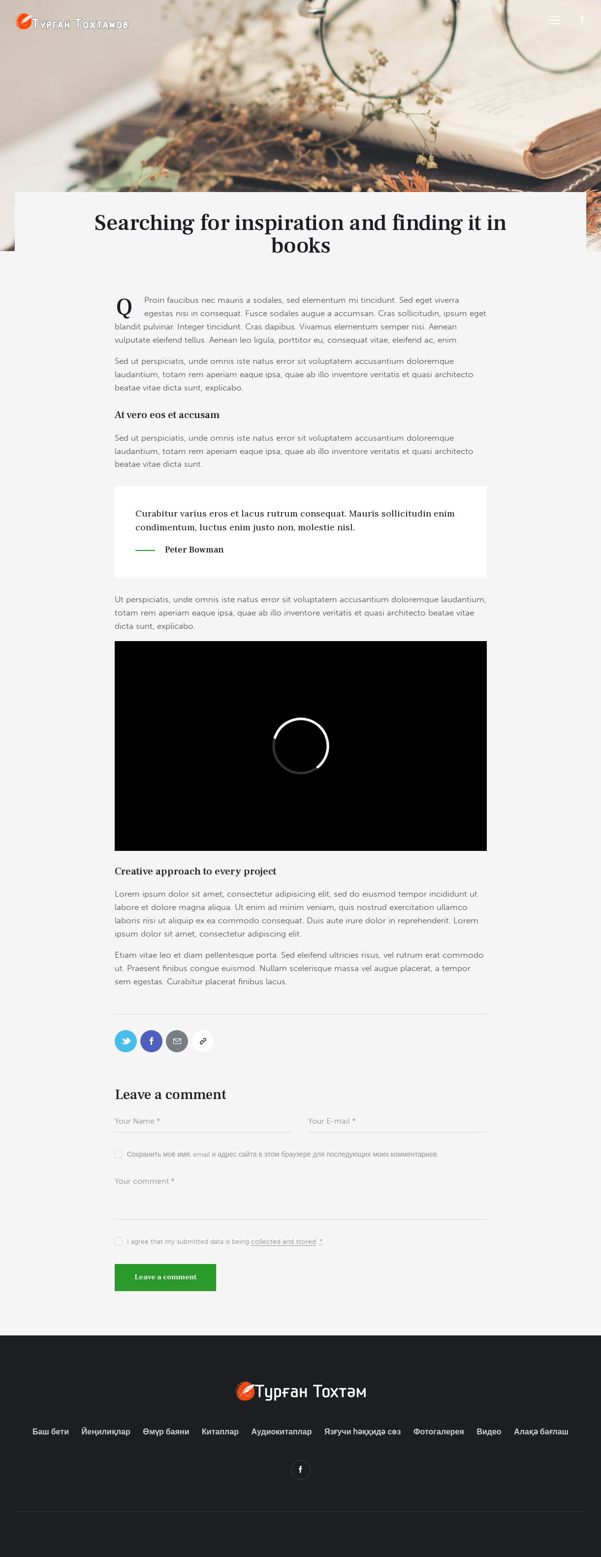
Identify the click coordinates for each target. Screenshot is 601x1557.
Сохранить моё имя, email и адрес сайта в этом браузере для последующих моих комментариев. (283, 1154)
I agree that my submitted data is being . (225, 1241)
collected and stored (283, 1242)
